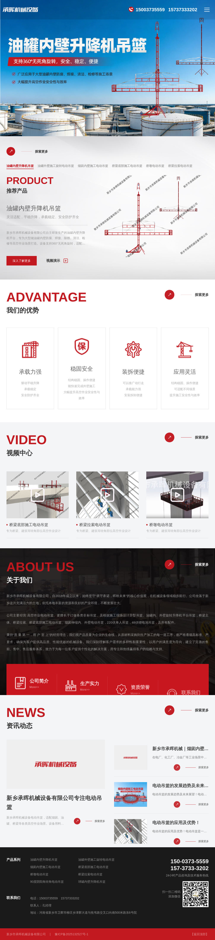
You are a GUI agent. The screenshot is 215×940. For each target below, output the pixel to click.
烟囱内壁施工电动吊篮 (93, 166)
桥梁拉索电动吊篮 (180, 166)
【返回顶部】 (200, 934)
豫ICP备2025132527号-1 (71, 934)
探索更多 (27, 151)
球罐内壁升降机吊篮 (91, 881)
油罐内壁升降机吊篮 (20, 166)
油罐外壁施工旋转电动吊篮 (56, 166)
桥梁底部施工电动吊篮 (127, 166)
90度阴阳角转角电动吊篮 (47, 881)
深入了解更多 (22, 260)
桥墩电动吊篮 (155, 166)
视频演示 (57, 261)
